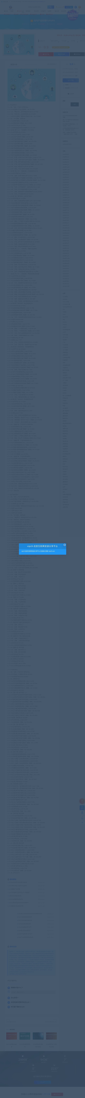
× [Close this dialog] (64, 545)
